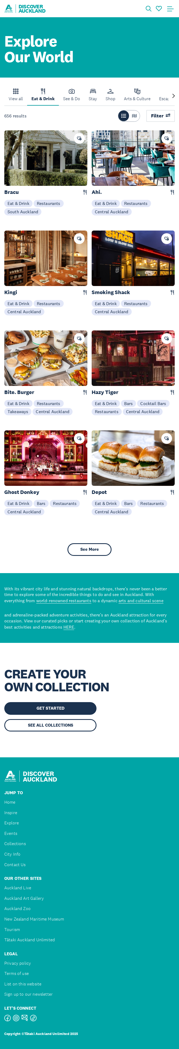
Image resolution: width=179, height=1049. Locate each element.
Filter (160, 116)
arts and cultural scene (141, 600)
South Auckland (23, 211)
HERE (68, 627)
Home (10, 802)
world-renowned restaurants (63, 600)
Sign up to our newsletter (28, 994)
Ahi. (97, 192)
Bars (128, 403)
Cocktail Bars (153, 403)
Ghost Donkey (21, 492)
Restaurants (48, 203)
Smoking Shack (111, 292)
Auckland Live (17, 888)
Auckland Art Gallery (24, 898)
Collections (15, 843)
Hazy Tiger (105, 392)
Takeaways (18, 411)
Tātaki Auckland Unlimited (29, 940)
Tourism (12, 929)
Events (10, 833)
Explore (11, 823)
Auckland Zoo (17, 908)
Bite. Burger (19, 392)
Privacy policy (17, 963)
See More (89, 549)
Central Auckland (111, 211)
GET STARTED (51, 708)
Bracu (11, 192)
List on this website (22, 984)
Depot (99, 492)
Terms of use (16, 973)
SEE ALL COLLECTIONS (50, 725)
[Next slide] (173, 96)
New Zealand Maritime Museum (34, 919)
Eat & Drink (18, 203)
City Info (12, 854)
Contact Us (15, 864)
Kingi (10, 292)
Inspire (10, 812)
